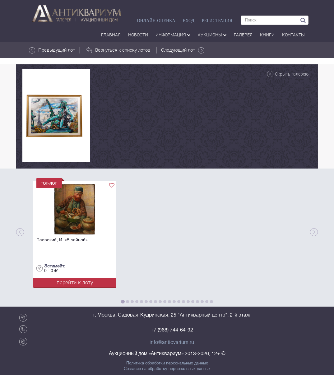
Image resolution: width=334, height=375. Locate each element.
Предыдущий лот (52, 50)
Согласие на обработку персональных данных (167, 368)
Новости (138, 35)
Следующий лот (182, 50)
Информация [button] (172, 35)
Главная (111, 35)
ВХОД (188, 20)
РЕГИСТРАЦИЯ (217, 20)
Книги (267, 35)
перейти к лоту (75, 282)
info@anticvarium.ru (172, 342)
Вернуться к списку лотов (118, 50)
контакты (293, 35)
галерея (243, 35)
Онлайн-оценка (156, 20)
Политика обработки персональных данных (167, 363)
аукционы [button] (212, 35)
